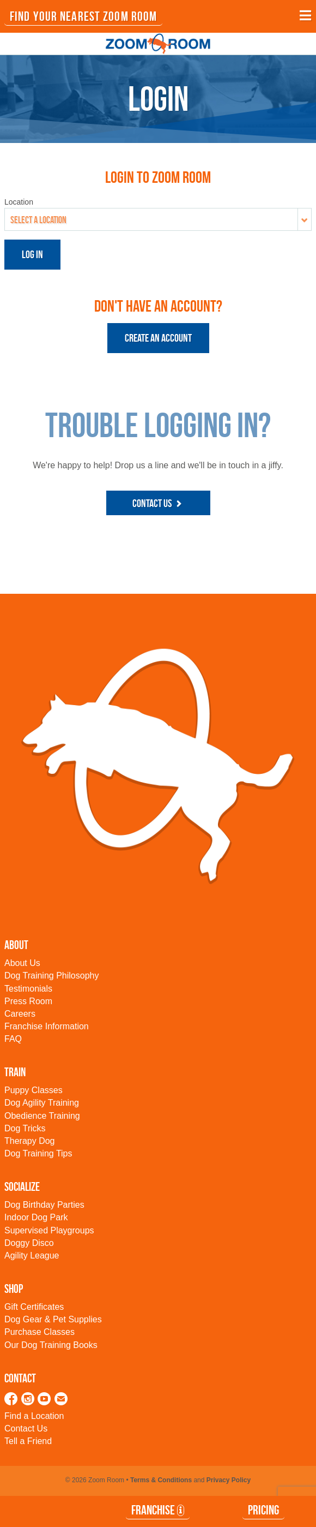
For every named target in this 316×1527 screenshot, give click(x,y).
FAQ (13, 1038)
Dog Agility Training (41, 1102)
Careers (19, 1013)
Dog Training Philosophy (51, 975)
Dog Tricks (25, 1128)
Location (18, 202)
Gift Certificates (34, 1306)
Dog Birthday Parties (44, 1204)
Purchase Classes (39, 1332)
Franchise (157, 1510)
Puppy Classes (33, 1090)
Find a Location (34, 1416)
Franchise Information (46, 1026)
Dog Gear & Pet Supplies (53, 1319)
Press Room (28, 1001)
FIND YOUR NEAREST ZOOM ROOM (83, 16)
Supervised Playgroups (49, 1230)
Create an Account (158, 338)
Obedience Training (42, 1115)
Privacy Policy (228, 1480)
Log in (32, 254)
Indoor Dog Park (36, 1217)
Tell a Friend (28, 1441)
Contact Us (158, 503)
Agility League (31, 1255)
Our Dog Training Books (51, 1345)
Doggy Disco (29, 1243)
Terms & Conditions (161, 1480)
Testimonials (28, 988)
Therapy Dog (29, 1141)
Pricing (263, 1510)
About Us (22, 963)
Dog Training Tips (38, 1153)
